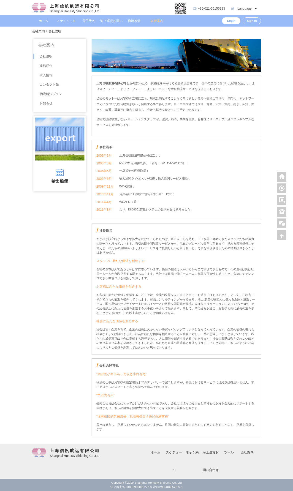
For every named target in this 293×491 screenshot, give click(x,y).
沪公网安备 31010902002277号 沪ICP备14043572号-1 (146, 487)
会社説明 (55, 31)
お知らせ (46, 103)
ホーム (43, 21)
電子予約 (88, 21)
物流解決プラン (51, 94)
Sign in (252, 20)
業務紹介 (46, 66)
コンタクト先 (49, 84)
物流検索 (134, 21)
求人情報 (46, 75)
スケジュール (66, 21)
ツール (229, 452)
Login (231, 20)
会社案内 (156, 21)
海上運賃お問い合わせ (111, 26)
